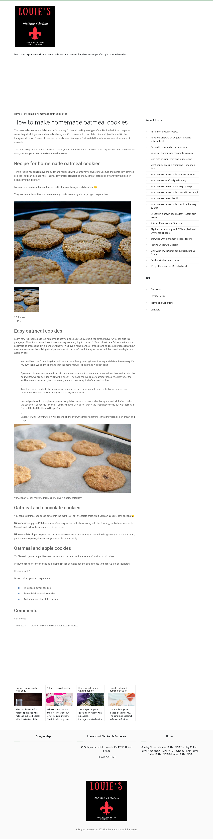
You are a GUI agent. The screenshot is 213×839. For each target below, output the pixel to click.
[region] (106, 83)
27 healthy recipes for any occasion (169, 147)
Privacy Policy (158, 296)
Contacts (155, 309)
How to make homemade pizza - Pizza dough (175, 192)
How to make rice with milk (165, 198)
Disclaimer (156, 289)
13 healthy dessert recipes (164, 131)
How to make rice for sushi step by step (171, 186)
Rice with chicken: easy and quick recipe (171, 159)
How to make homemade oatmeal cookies (173, 174)
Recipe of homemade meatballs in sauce (172, 153)
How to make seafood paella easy (168, 180)
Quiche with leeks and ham (165, 260)
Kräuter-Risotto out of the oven (167, 223)
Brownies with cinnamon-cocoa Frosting (172, 239)
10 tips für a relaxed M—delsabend (169, 266)
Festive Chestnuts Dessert (164, 244)
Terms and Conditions (162, 302)
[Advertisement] (172, 24)
